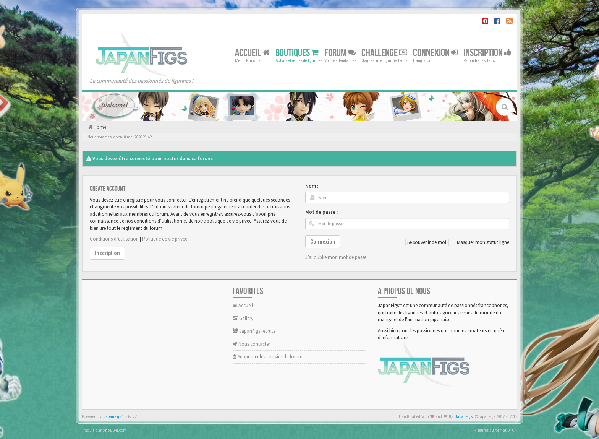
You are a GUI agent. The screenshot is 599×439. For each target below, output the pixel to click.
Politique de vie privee (164, 239)
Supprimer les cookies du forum (268, 356)
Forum (340, 52)
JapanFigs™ (114, 416)
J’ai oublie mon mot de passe (335, 257)
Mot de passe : (321, 212)
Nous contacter (251, 344)
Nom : (311, 186)
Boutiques (297, 52)
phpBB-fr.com (114, 430)
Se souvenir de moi (422, 242)
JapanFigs (464, 416)
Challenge (384, 52)
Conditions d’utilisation (114, 239)
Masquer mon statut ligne (478, 242)
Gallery (243, 318)
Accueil (252, 52)
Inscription (487, 52)
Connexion (435, 52)
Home (99, 127)
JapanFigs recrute (254, 331)
